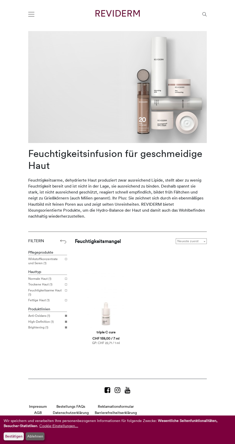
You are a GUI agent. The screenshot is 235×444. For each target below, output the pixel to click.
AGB (38, 412)
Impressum (38, 406)
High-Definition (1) (45, 322)
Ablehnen (35, 436)
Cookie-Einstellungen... (58, 425)
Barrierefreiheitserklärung (116, 412)
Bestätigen (14, 436)
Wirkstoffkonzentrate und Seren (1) (45, 261)
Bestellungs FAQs (70, 406)
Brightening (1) (45, 327)
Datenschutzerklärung (71, 412)
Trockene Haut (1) (45, 284)
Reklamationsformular (116, 406)
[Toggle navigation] (31, 14)
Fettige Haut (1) (45, 300)
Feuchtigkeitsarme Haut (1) (45, 292)
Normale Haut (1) (45, 279)
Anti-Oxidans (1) (45, 316)
